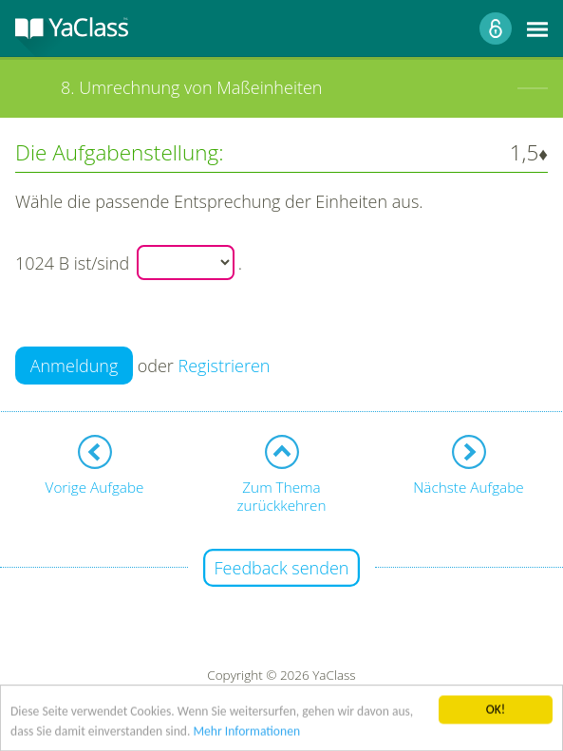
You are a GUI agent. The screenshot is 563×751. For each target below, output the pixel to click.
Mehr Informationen (246, 733)
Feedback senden (282, 567)
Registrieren (224, 365)
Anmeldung (74, 365)
